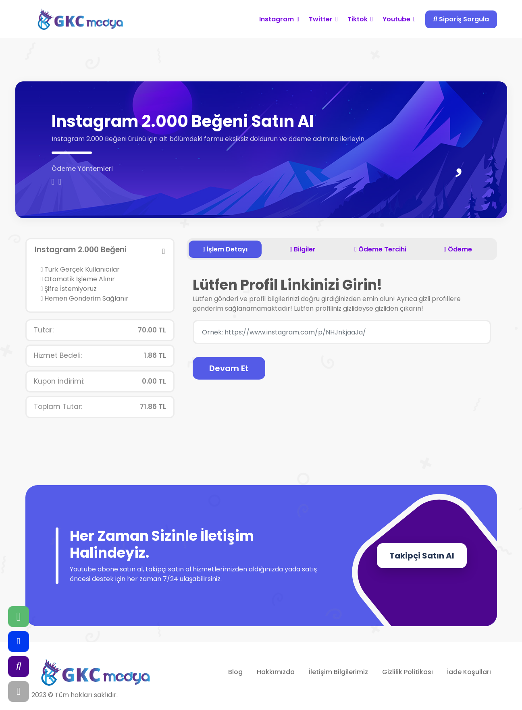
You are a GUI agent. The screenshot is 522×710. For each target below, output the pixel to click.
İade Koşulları (469, 672)
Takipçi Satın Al (421, 555)
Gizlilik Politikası (407, 672)
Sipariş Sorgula (461, 19)
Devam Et (229, 368)
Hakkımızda (276, 672)
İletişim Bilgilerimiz (338, 672)
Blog (235, 672)
